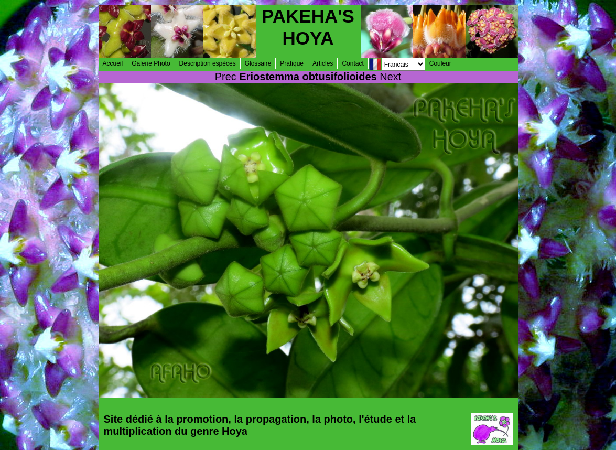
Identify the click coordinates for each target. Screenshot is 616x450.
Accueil (113, 63)
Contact (352, 63)
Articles (322, 63)
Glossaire (258, 63)
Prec (225, 76)
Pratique (292, 63)
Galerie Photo (151, 63)
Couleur (440, 63)
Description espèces (207, 63)
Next (390, 76)
